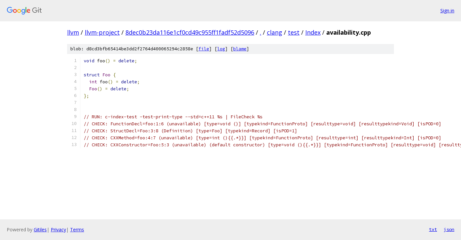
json (449, 229)
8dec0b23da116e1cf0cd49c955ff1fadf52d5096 (189, 32)
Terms (77, 229)
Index (313, 32)
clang (274, 32)
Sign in (447, 10)
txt (433, 229)
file (203, 49)
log (221, 49)
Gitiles (40, 229)
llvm (73, 32)
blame (240, 49)
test (294, 32)
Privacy (58, 229)
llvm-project (102, 32)
